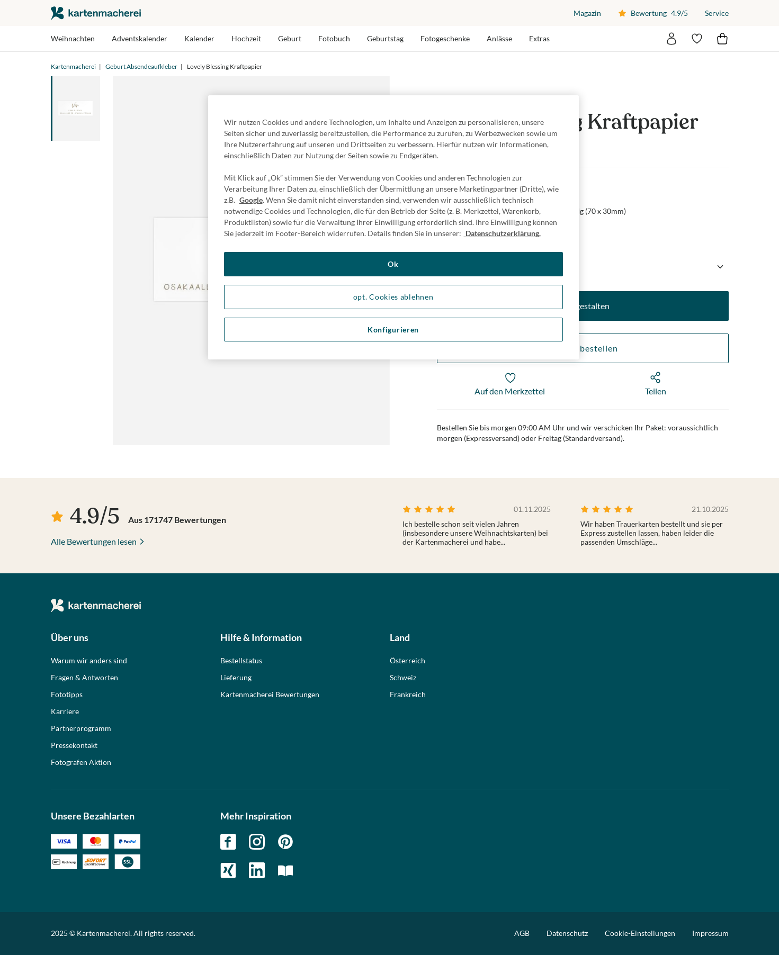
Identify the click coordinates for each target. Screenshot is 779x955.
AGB (522, 933)
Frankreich (408, 694)
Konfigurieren (393, 329)
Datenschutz (567, 933)
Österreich (407, 660)
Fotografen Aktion (81, 762)
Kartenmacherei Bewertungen (269, 694)
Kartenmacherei (73, 66)
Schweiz (403, 677)
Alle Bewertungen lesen (94, 541)
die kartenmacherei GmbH (96, 13)
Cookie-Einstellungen (640, 933)
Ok (393, 263)
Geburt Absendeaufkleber (141, 66)
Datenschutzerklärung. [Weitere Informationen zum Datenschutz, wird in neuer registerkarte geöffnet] (502, 233)
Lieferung (236, 677)
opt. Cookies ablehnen (393, 296)
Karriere (65, 711)
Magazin (587, 12)
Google (251, 199)
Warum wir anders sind (89, 660)
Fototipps (67, 694)
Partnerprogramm (81, 728)
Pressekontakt (74, 745)
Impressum (710, 933)
